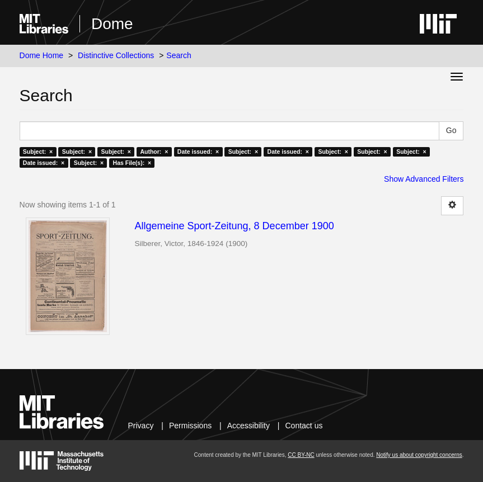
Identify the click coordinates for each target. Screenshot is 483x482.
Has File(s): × (132, 162)
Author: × (154, 151)
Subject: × (38, 151)
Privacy (141, 425)
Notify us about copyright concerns (419, 455)
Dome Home (42, 55)
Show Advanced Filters (423, 178)
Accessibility (248, 425)
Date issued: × (198, 151)
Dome (112, 23)
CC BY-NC (301, 455)
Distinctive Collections (116, 55)
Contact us (304, 425)
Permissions (190, 425)
